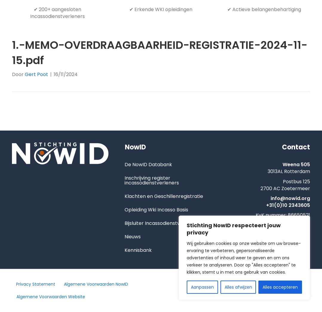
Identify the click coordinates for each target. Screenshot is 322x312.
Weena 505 (296, 164)
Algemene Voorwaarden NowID (96, 284)
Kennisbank (138, 250)
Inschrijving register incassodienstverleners (152, 180)
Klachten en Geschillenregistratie (164, 196)
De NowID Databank (148, 164)
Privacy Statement (35, 284)
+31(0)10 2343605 (288, 205)
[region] (244, 258)
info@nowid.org (290, 198)
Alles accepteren (280, 287)
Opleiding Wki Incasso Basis (156, 209)
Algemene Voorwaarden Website (50, 297)
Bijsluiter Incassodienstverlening (162, 223)
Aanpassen (202, 287)
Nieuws (133, 236)
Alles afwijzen (238, 287)
